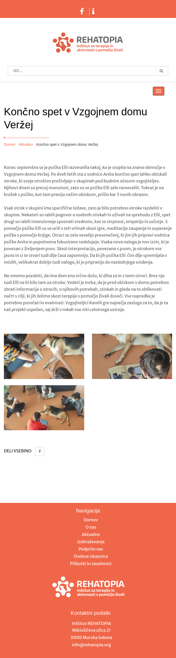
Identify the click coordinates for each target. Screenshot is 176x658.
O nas (91, 527)
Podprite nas (91, 549)
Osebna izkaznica (91, 556)
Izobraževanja (91, 541)
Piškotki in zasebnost (91, 563)
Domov (9, 144)
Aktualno (26, 144)
